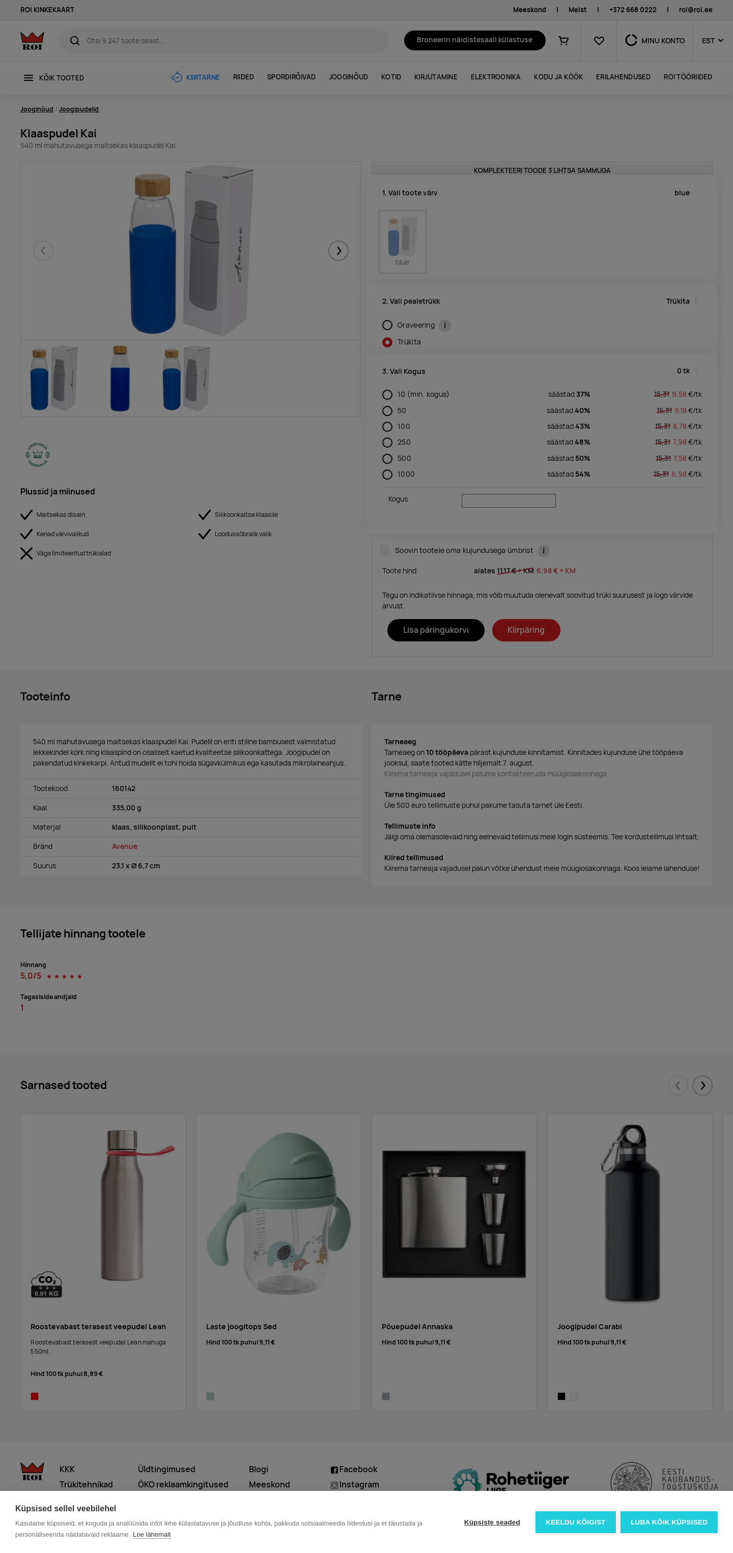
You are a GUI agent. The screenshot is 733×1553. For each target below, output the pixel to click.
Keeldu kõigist (576, 1522)
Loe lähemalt (152, 1534)
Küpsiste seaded (492, 1522)
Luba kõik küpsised (669, 1522)
